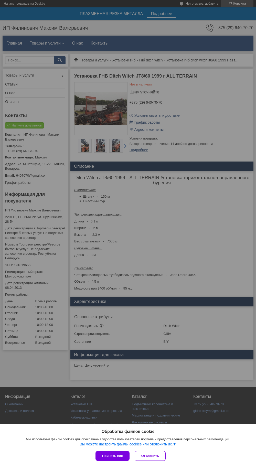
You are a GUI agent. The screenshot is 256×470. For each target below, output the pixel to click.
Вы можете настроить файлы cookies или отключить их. (126, 444)
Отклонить (150, 456)
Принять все (112, 456)
